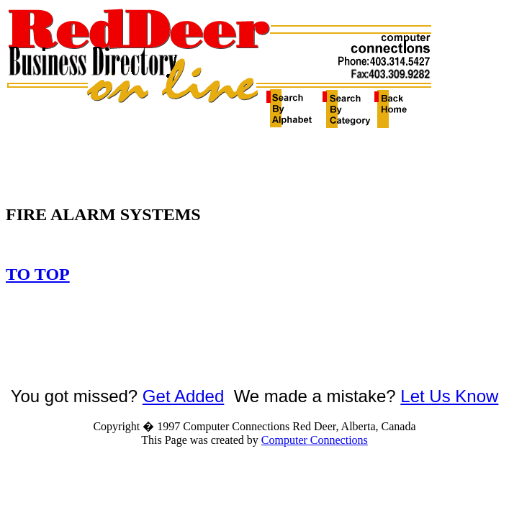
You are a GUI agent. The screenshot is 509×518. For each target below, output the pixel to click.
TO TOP (38, 274)
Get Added (183, 396)
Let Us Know (449, 396)
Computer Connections (314, 440)
